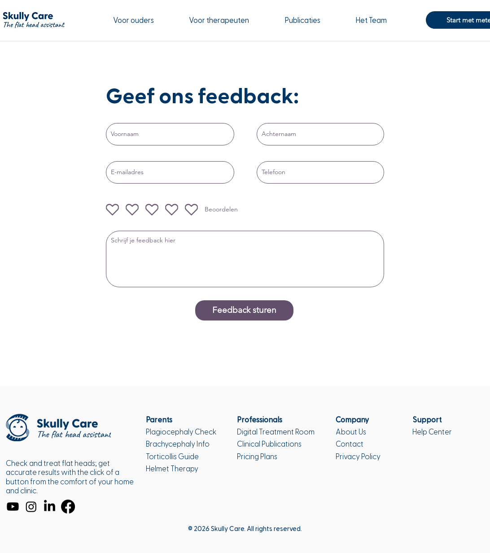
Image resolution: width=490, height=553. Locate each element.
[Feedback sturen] (244, 310)
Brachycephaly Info (178, 444)
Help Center (432, 432)
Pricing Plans (257, 457)
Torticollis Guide (172, 457)
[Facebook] (68, 507)
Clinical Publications (269, 444)
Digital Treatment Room (276, 432)
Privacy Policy (358, 457)
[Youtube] (13, 507)
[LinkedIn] (50, 507)
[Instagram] (31, 507)
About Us (351, 432)
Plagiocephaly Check (181, 432)
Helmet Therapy (172, 469)
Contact (349, 444)
